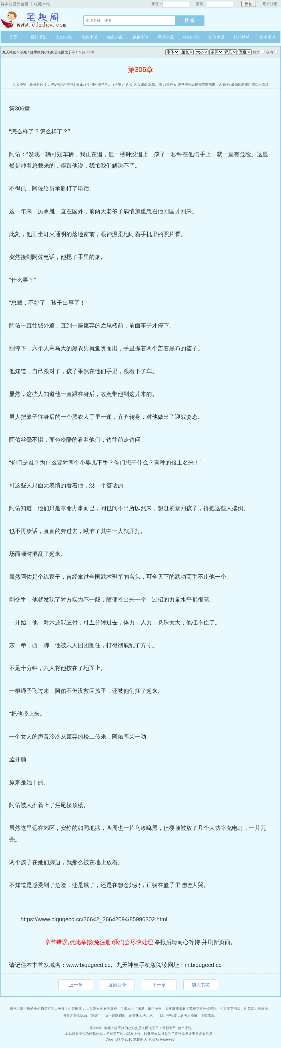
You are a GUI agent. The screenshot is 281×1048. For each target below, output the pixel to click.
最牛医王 (155, 1009)
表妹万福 (83, 85)
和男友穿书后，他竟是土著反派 (244, 1009)
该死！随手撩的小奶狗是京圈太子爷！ (49, 52)
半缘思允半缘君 (132, 1009)
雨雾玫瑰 (207, 1015)
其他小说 (216, 37)
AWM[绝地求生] (63, 85)
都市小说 (115, 37)
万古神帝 (169, 85)
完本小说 (267, 37)
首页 (13, 37)
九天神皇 (36, 19)
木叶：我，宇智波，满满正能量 (173, 1015)
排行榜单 (242, 37)
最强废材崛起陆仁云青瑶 (250, 85)
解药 (226, 85)
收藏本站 (42, 4)
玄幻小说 (64, 37)
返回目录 (117, 984)
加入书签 (201, 984)
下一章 (159, 984)
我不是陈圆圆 (115, 1015)
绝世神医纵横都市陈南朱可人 (200, 85)
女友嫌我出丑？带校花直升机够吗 (190, 1009)
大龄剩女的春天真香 (101, 1009)
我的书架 (39, 37)
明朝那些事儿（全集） (108, 85)
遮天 (129, 85)
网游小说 (166, 37)
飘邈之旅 (155, 85)
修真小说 (89, 37)
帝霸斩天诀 (137, 1015)
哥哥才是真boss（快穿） (82, 1015)
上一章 (76, 984)
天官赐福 (140, 85)
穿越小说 (140, 37)
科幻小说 (191, 37)
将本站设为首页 (15, 4)
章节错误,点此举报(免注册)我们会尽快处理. (99, 942)
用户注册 (270, 4)
